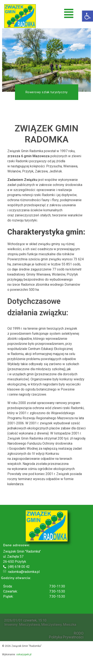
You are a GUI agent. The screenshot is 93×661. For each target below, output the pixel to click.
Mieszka (69, 624)
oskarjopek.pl (23, 654)
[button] (87, 16)
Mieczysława (29, 624)
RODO (79, 633)
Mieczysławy (51, 624)
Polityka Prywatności (66, 637)
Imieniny (11, 624)
